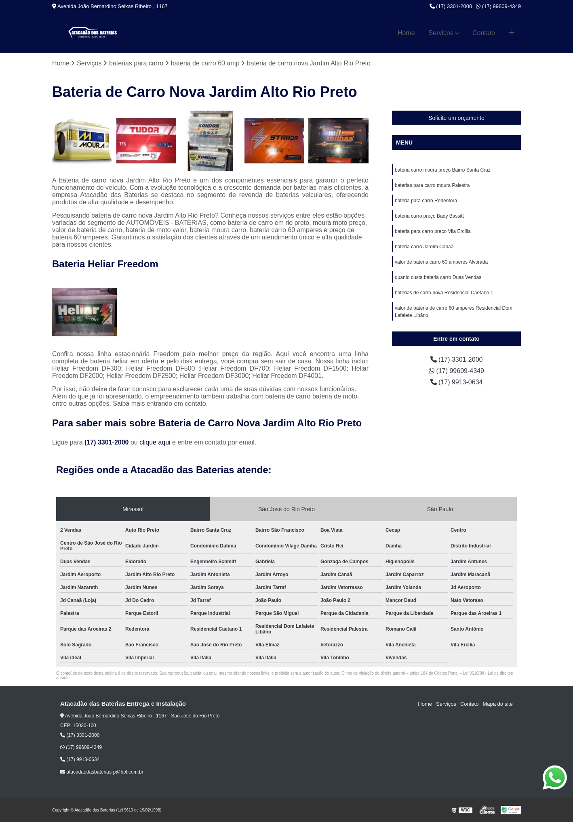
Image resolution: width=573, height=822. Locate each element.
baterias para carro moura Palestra (432, 185)
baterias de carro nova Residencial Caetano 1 (444, 293)
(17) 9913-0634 (456, 382)
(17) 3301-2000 (451, 6)
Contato (483, 32)
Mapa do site (497, 704)
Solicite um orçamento (456, 118)
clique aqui (155, 442)
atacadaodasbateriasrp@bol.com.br (101, 772)
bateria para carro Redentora (426, 200)
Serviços (441, 32)
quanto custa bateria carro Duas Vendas (438, 277)
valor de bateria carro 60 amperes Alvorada (441, 262)
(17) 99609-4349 (498, 6)
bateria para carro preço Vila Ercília (433, 231)
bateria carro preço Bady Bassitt (429, 216)
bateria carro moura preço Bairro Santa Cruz (443, 170)
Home (406, 32)
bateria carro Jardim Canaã (424, 247)
